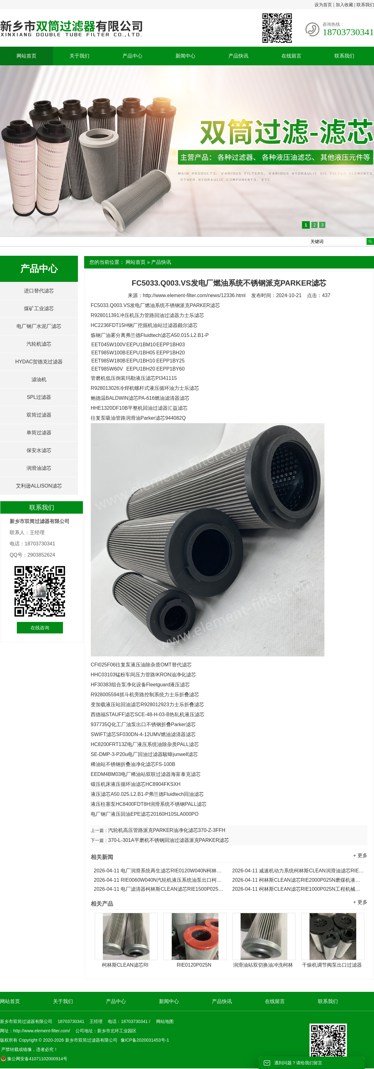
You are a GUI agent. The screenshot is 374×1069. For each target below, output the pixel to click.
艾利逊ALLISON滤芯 (39, 485)
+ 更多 (360, 855)
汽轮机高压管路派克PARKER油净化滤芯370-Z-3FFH (166, 830)
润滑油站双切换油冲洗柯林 (263, 965)
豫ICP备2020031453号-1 (144, 1040)
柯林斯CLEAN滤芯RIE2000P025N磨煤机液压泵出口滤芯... (298, 880)
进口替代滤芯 (39, 290)
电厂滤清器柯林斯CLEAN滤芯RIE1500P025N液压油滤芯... (160, 889)
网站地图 (165, 1021)
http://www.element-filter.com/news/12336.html (194, 295)
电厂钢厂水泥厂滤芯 (39, 326)
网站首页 (26, 55)
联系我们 (365, 4)
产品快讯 (238, 55)
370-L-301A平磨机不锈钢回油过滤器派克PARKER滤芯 (168, 840)
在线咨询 (40, 627)
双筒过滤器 (38, 415)
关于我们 (79, 55)
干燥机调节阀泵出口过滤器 (332, 965)
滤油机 (38, 379)
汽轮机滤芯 (38, 344)
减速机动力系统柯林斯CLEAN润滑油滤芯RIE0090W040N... (298, 870)
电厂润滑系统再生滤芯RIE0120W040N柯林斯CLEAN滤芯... (160, 870)
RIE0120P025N (194, 965)
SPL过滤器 (39, 397)
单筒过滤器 (38, 432)
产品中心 (132, 55)
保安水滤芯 (38, 450)
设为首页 (323, 4)
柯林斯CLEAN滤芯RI (125, 965)
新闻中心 (185, 55)
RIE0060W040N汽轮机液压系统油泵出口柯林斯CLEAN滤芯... (160, 880)
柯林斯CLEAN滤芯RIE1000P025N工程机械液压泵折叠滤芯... (298, 889)
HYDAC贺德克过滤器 (39, 361)
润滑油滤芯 (38, 468)
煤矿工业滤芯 (39, 308)
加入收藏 (344, 4)
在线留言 (291, 55)
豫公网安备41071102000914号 (34, 1058)
